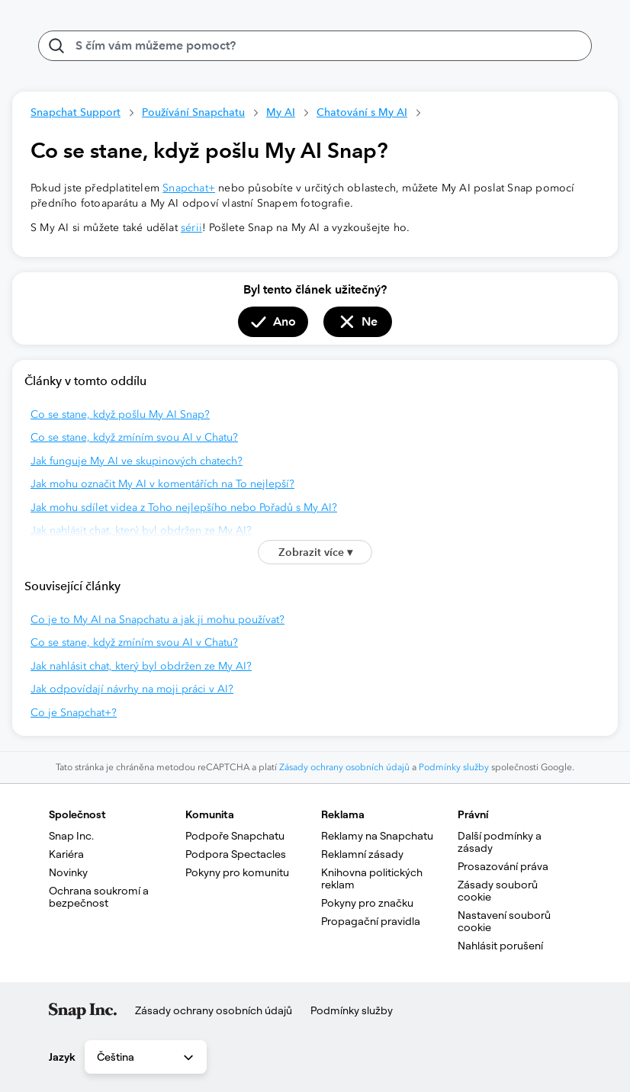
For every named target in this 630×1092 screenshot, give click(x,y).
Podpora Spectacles (235, 854)
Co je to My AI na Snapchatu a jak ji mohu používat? (157, 619)
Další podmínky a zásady (501, 842)
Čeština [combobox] (146, 1057)
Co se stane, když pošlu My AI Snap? (120, 414)
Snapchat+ (188, 187)
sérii (191, 227)
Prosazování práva (503, 866)
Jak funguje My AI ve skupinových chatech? (137, 460)
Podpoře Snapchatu (234, 836)
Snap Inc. (71, 836)
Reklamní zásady (362, 854)
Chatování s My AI (362, 112)
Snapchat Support (76, 112)
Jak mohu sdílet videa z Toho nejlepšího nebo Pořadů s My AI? (184, 507)
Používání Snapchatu (193, 112)
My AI (280, 112)
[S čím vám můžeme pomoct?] (315, 46)
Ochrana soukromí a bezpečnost (100, 897)
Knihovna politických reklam (373, 878)
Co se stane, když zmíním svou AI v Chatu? (134, 437)
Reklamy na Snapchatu (377, 836)
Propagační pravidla (370, 921)
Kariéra (66, 854)
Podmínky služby (454, 767)
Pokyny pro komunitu (237, 872)
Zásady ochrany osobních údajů (344, 767)
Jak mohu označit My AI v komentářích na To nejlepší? (162, 483)
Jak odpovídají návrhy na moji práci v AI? (132, 688)
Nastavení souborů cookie (505, 921)
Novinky (68, 872)
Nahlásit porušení (500, 945)
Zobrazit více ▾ (315, 552)
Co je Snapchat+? (74, 712)
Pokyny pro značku (367, 903)
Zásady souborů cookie (499, 891)
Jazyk (62, 1057)
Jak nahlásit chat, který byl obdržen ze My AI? (141, 530)
